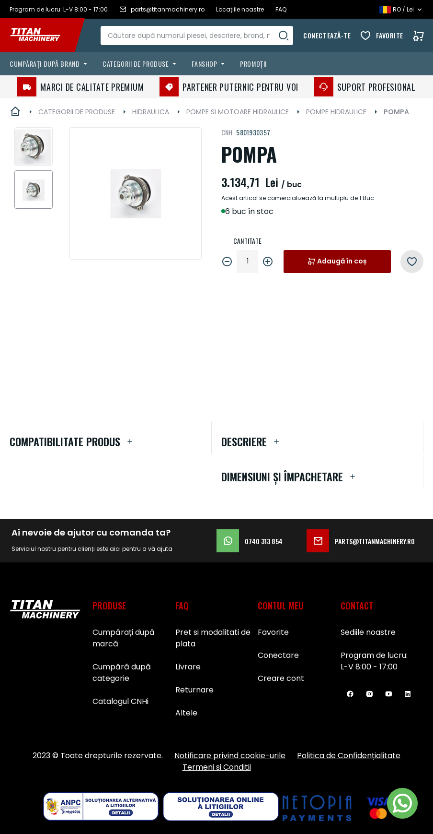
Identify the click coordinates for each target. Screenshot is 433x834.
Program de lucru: (374, 655)
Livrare (188, 666)
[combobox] (197, 35)
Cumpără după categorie (121, 672)
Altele (186, 712)
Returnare (194, 689)
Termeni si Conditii (216, 767)
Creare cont (281, 678)
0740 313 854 (249, 540)
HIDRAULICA (150, 112)
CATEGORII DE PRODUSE (76, 112)
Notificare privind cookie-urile (229, 755)
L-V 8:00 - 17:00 (369, 666)
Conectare (278, 655)
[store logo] (42, 35)
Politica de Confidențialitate (348, 755)
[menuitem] (50, 63)
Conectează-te (327, 35)
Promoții (253, 64)
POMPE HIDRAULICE (336, 112)
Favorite (389, 35)
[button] (33, 146)
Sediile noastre (368, 632)
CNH (227, 132)
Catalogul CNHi (120, 701)
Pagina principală (15, 112)
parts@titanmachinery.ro (361, 540)
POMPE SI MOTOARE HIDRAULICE (237, 112)
